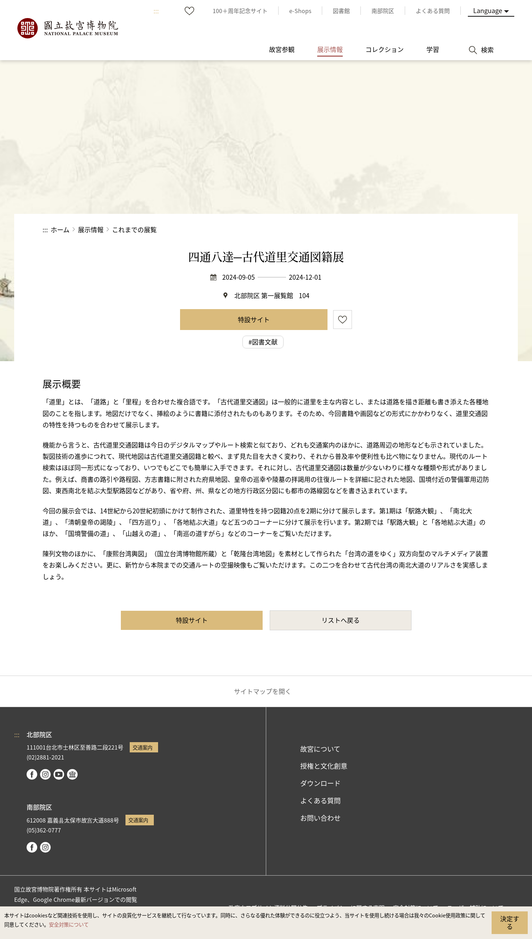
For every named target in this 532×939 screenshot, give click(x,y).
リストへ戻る (340, 620)
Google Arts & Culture (72, 774)
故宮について (320, 749)
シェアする (412, 229)
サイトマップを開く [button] (262, 691)
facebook (32, 774)
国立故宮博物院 (67, 28)
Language (487, 10)
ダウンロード (320, 783)
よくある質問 (320, 801)
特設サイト (254, 319)
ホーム (60, 229)
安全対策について (69, 924)
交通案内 (142, 747)
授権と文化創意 (323, 766)
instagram (45, 774)
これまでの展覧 (134, 229)
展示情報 (90, 229)
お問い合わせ (320, 818)
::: (156, 10)
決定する (509, 922)
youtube (59, 774)
